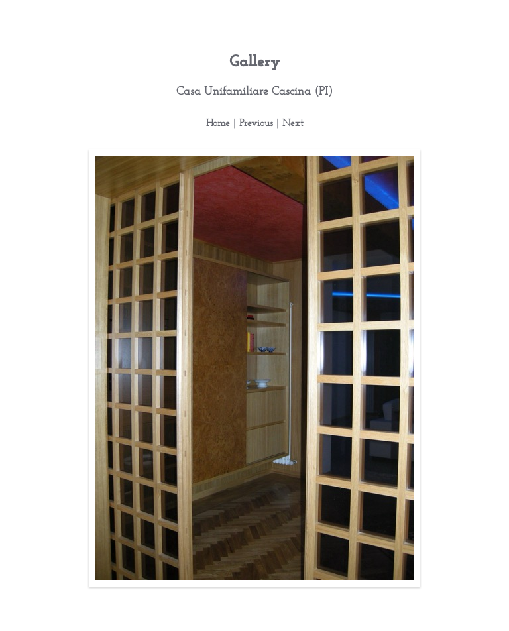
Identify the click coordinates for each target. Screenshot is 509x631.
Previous (256, 124)
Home (218, 124)
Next (293, 124)
